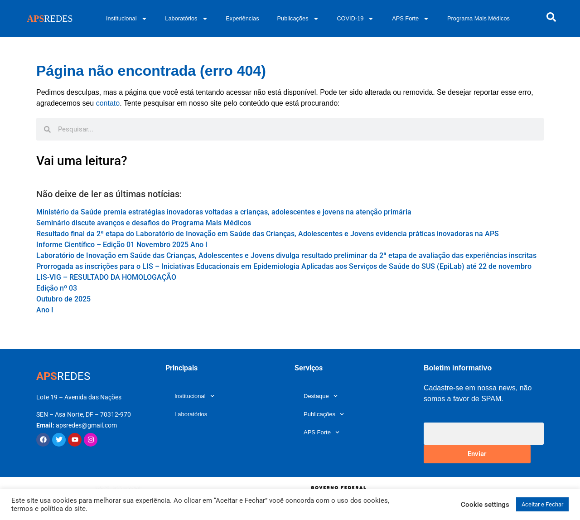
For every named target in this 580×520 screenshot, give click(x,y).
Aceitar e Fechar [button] (542, 504)
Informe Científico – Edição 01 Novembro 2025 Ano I (122, 244)
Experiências (242, 18)
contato (108, 103)
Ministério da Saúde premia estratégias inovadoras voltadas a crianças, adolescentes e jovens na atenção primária (223, 212)
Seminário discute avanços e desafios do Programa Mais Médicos (143, 223)
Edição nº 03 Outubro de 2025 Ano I (63, 299)
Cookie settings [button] (485, 505)
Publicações (298, 18)
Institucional (126, 18)
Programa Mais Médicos (478, 18)
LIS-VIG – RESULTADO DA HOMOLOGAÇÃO (106, 277)
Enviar (477, 454)
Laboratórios (186, 18)
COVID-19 (355, 18)
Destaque (321, 396)
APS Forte (410, 18)
